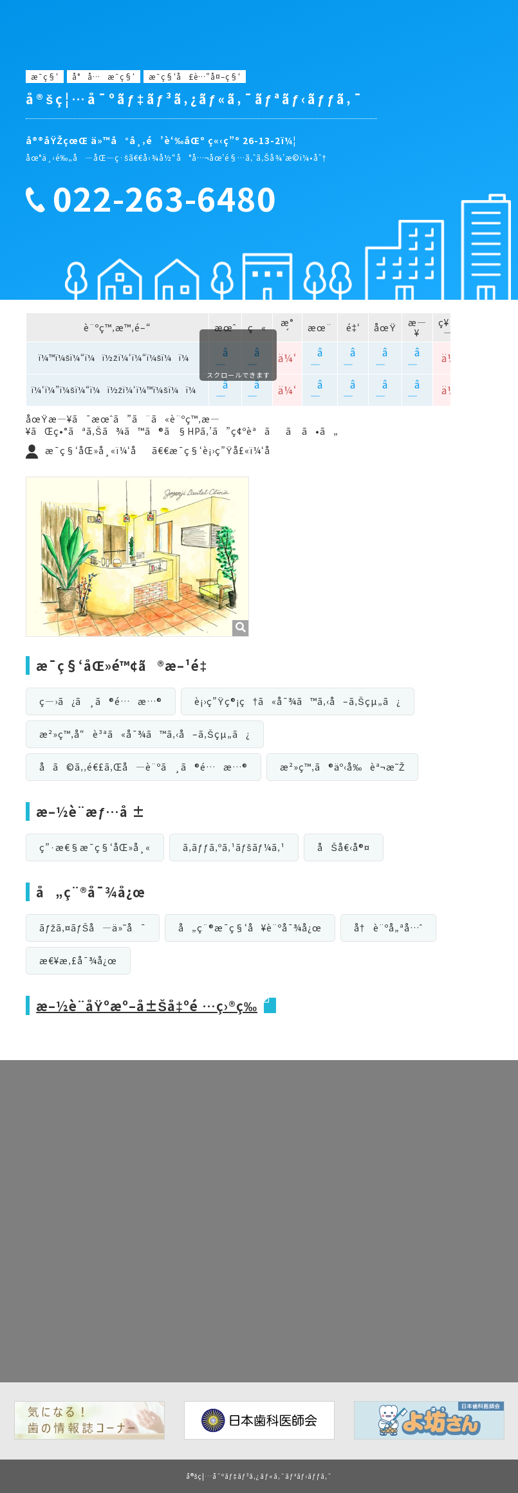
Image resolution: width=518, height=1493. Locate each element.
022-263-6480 (165, 198)
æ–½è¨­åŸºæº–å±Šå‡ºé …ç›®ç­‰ (146, 1005)
